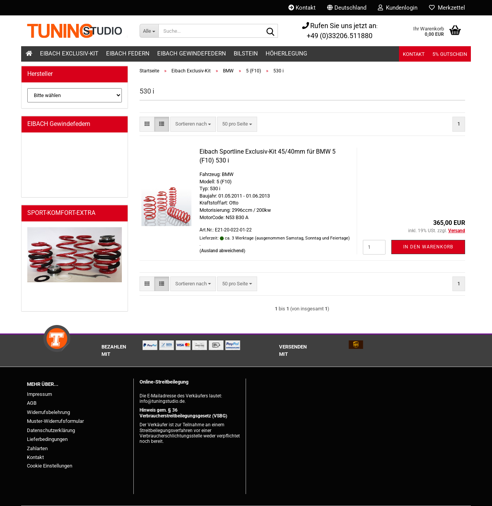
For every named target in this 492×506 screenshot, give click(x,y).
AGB (32, 403)
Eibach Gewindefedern (191, 53)
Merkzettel (447, 7)
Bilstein (246, 53)
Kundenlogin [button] (397, 7)
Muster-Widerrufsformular (55, 421)
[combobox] (193, 124)
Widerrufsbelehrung (48, 412)
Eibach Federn (128, 53)
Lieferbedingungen (47, 439)
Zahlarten (37, 448)
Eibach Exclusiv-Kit (69, 53)
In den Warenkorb (428, 247)
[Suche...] (149, 31)
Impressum (39, 394)
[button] (346, 7)
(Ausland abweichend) (222, 250)
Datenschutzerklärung (51, 430)
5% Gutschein (449, 54)
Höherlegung (286, 53)
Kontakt (302, 7)
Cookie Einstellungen (49, 466)
